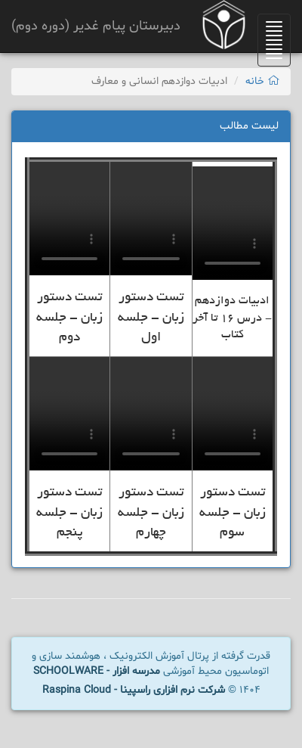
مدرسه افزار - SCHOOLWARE (96, 671)
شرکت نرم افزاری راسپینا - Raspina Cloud (133, 690)
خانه (262, 81)
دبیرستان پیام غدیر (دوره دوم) (95, 26)
